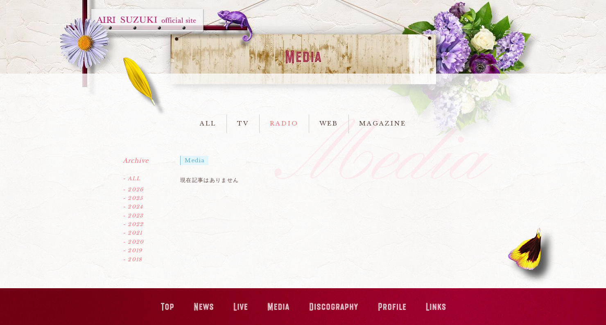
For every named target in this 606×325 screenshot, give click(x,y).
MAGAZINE (382, 123)
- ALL (131, 178)
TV (243, 123)
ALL (208, 123)
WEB (329, 123)
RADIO (284, 123)
